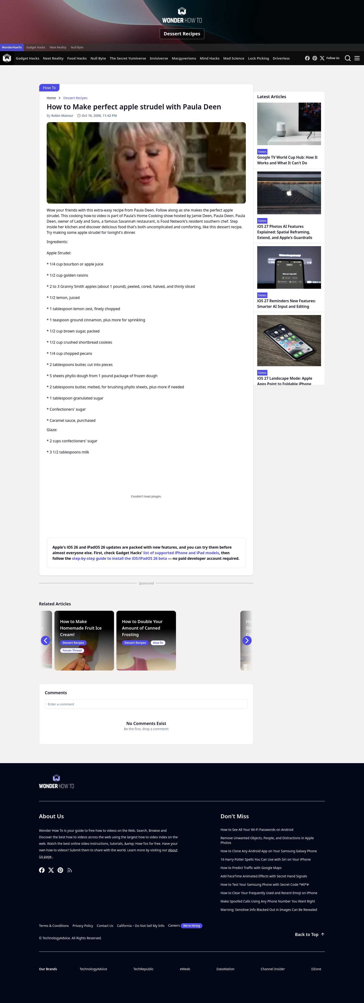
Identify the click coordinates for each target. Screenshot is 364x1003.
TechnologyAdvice (93, 969)
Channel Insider (273, 969)
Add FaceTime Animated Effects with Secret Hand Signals (264, 876)
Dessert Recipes (182, 33)
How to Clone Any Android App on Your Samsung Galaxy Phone (269, 851)
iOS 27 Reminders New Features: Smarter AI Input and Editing (286, 303)
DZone (316, 969)
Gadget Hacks (35, 47)
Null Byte (77, 47)
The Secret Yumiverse (128, 58)
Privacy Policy (83, 925)
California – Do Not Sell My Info (140, 925)
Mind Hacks (210, 58)
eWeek (185, 969)
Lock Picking (258, 58)
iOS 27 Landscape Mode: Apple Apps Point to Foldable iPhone (284, 381)
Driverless (281, 58)
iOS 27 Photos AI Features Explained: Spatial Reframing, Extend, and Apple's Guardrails (284, 232)
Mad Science (233, 58)
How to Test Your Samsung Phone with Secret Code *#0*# (265, 884)
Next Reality (58, 47)
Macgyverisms (184, 58)
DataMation (225, 969)
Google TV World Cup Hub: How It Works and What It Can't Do (287, 160)
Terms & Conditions (54, 925)
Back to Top (310, 934)
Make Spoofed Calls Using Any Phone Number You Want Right (268, 901)
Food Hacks (77, 58)
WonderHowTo (12, 47)
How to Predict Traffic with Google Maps (251, 867)
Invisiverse (159, 58)
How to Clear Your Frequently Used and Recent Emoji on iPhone (269, 893)
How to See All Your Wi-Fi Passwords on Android (257, 829)
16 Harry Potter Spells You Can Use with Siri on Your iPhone (266, 859)
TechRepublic (143, 969)
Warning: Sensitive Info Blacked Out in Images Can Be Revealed (269, 909)
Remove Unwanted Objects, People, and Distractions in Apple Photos (267, 840)
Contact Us (105, 925)
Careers (185, 925)
